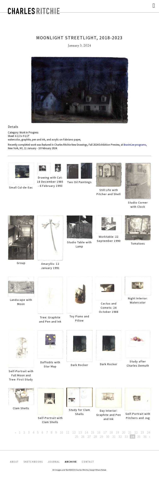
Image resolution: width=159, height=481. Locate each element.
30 (107, 436)
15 (92, 432)
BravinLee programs (135, 144)
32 (120, 436)
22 (136, 432)
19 (117, 432)
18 (111, 432)
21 (129, 432)
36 (145, 436)
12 (74, 432)
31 (114, 436)
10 (61, 432)
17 (105, 432)
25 (76, 436)
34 (132, 436)
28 (95, 436)
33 (126, 436)
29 (101, 436)
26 (82, 436)
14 (86, 432)
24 (148, 432)
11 (67, 432)
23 (142, 432)
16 (98, 432)
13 (80, 432)
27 (89, 436)
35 (138, 436)
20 (123, 432)
